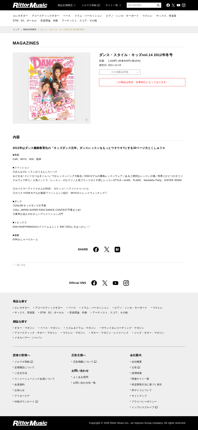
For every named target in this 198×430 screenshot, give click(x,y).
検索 (158, 5)
